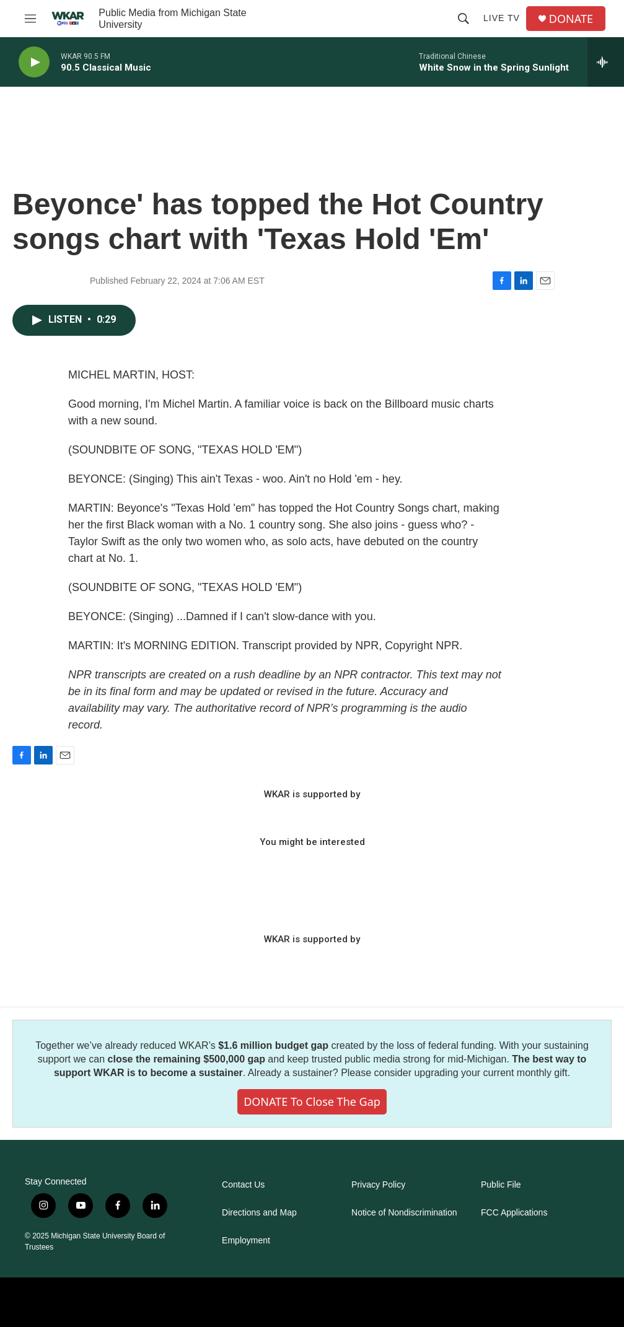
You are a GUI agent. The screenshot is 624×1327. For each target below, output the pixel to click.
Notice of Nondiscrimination (404, 1212)
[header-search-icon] (463, 18)
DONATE (571, 18)
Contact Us (243, 1184)
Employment (246, 1240)
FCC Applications (514, 1212)
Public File (501, 1184)
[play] (34, 62)
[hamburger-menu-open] (30, 18)
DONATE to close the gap (312, 1101)
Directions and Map (259, 1212)
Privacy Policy (378, 1184)
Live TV (501, 18)
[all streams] (605, 62)
